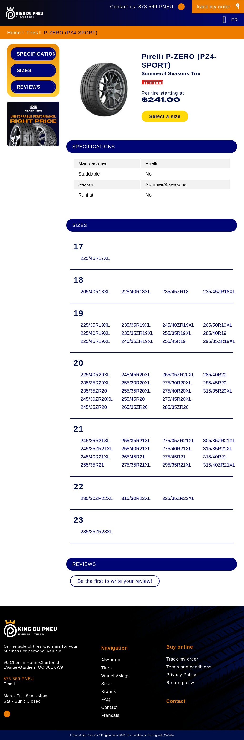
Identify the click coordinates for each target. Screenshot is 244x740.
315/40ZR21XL (214, 464)
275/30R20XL (173, 382)
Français (110, 715)
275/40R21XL (173, 448)
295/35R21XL (173, 464)
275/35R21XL (133, 464)
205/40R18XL (92, 291)
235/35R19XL (133, 325)
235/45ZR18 (173, 291)
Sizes (24, 70)
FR (234, 19)
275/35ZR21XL (173, 440)
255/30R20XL (133, 382)
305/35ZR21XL (214, 440)
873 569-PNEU (155, 6)
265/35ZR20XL (173, 374)
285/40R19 (214, 333)
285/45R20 (214, 382)
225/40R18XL (133, 291)
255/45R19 (173, 341)
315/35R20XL (214, 391)
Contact (176, 701)
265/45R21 (133, 456)
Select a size (165, 116)
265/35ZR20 (133, 407)
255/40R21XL (133, 448)
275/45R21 (173, 456)
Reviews (28, 86)
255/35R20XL (133, 391)
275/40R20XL (173, 391)
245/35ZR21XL (92, 448)
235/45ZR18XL (214, 291)
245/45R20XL (133, 374)
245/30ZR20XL (92, 399)
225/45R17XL (92, 258)
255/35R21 (92, 464)
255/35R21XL (133, 440)
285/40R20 (214, 374)
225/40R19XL (92, 333)
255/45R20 (133, 399)
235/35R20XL (92, 382)
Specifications (36, 54)
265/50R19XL (214, 325)
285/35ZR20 (173, 407)
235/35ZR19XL (133, 333)
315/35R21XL (214, 448)
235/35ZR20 (92, 391)
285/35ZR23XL (92, 531)
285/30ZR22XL (92, 498)
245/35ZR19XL (133, 341)
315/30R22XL (133, 498)
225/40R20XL (92, 374)
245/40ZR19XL (173, 325)
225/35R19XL (92, 325)
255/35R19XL (173, 333)
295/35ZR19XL (214, 341)
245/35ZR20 (92, 407)
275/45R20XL (173, 399)
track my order (213, 6)
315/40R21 (214, 456)
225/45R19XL (92, 341)
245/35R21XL (92, 440)
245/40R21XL (92, 456)
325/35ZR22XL (173, 498)
